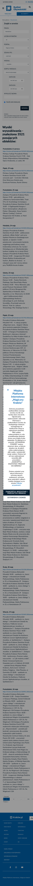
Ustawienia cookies (16, 497)
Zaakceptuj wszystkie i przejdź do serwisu (16, 492)
